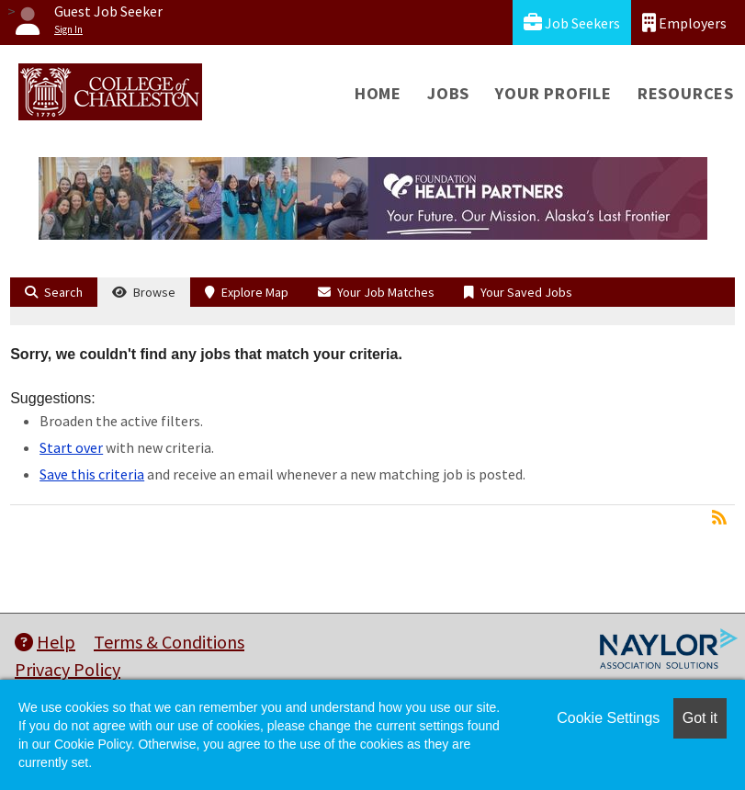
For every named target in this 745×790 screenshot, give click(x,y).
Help (45, 641)
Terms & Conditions (169, 641)
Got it (700, 718)
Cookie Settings (608, 718)
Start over (71, 447)
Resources (686, 93)
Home (378, 93)
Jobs (448, 93)
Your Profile (553, 93)
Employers (684, 22)
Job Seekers (572, 22)
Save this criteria (92, 474)
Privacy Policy (67, 669)
